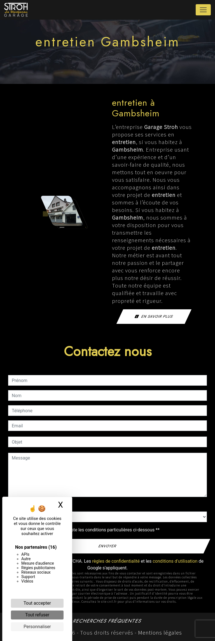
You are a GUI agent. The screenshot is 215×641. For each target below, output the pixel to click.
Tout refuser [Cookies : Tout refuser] (37, 615)
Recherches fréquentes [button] (107, 620)
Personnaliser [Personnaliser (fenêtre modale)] (37, 626)
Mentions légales (159, 632)
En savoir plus (154, 316)
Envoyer (108, 546)
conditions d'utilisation (175, 561)
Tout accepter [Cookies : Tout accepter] (37, 603)
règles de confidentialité (116, 561)
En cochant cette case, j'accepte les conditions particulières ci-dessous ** (87, 529)
